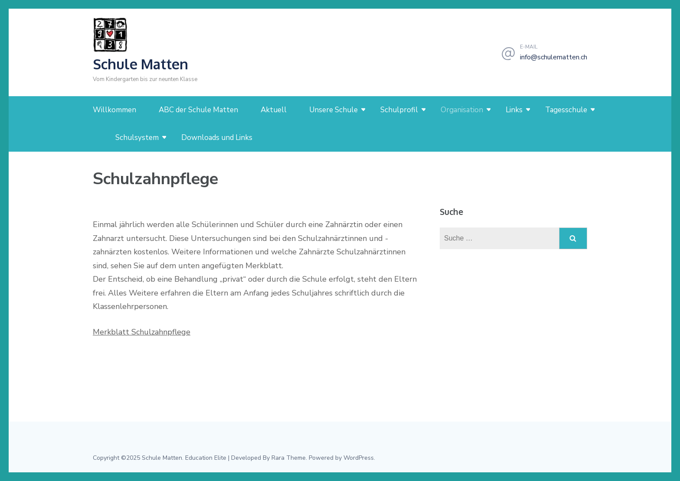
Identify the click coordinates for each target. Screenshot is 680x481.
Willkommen (114, 110)
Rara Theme (288, 458)
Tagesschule (566, 110)
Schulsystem (137, 138)
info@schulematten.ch (553, 57)
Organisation (462, 110)
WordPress (358, 458)
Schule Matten (140, 64)
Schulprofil (399, 110)
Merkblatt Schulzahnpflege (141, 332)
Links (514, 110)
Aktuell (274, 110)
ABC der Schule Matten (198, 110)
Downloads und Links (216, 138)
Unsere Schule (333, 110)
